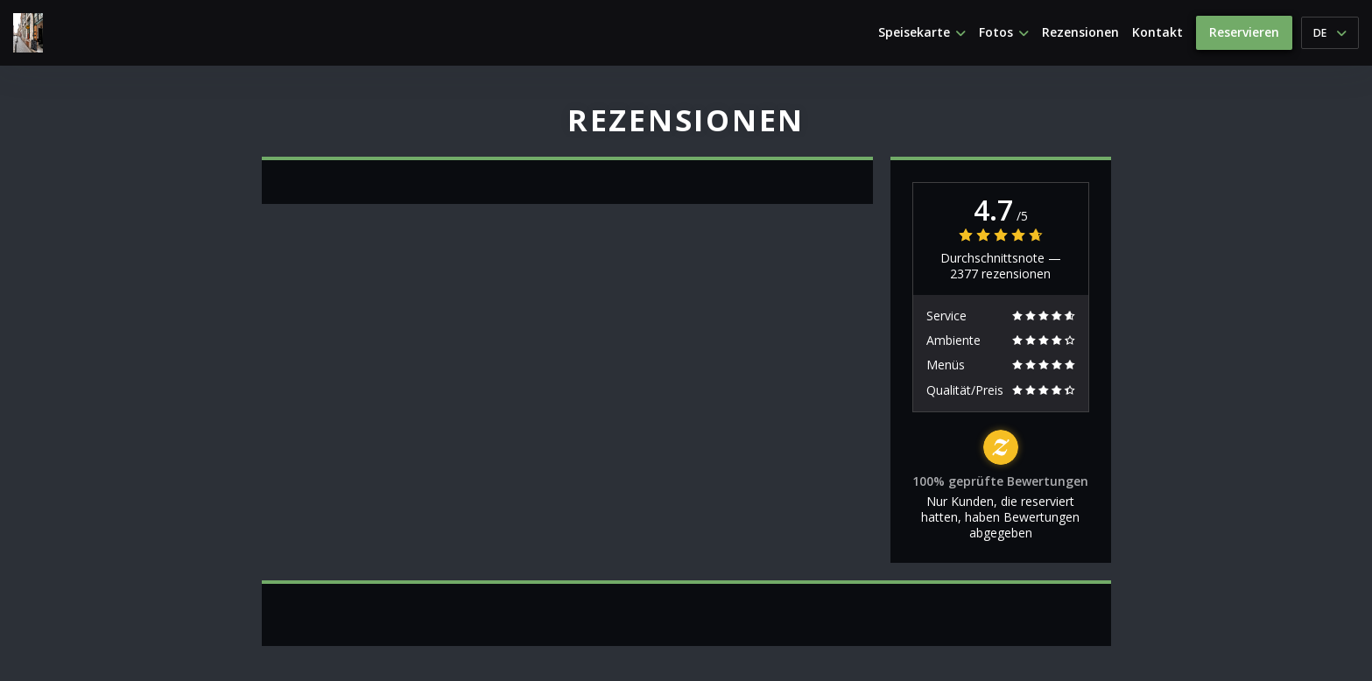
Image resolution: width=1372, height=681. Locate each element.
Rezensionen (1080, 32)
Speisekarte (922, 32)
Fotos (1004, 32)
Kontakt (1157, 32)
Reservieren (1244, 32)
